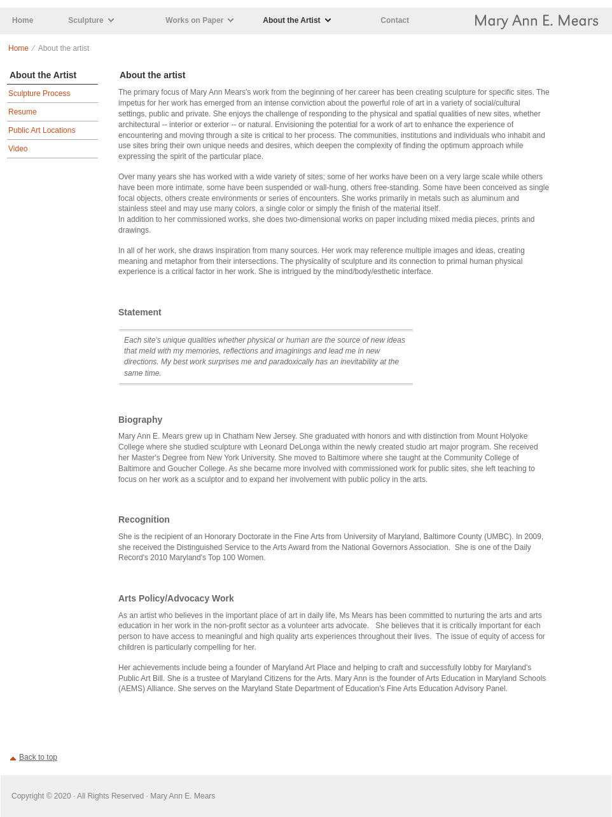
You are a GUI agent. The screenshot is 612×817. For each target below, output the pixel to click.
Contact (394, 20)
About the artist (152, 75)
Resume (22, 111)
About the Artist (291, 20)
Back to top (38, 757)
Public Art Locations (41, 130)
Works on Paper (194, 20)
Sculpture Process (39, 93)
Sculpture (85, 20)
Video (17, 148)
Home (22, 20)
